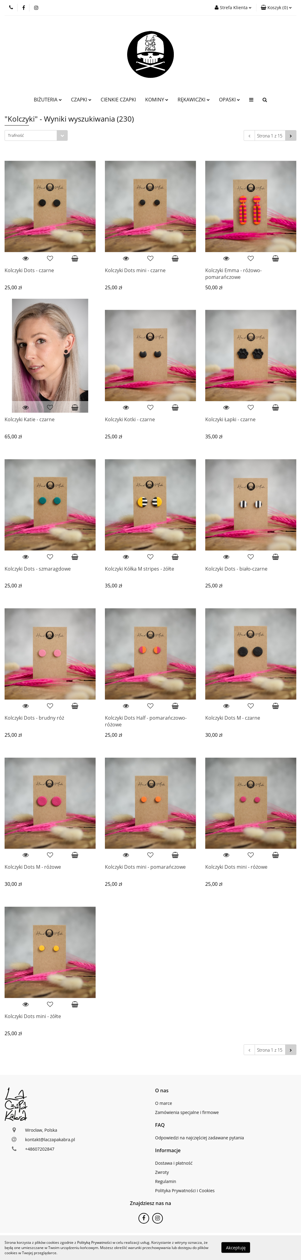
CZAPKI (81, 99)
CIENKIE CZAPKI (118, 99)
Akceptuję (235, 1248)
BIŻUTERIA (48, 99)
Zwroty (162, 1172)
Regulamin (165, 1181)
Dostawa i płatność (174, 1163)
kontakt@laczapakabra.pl (50, 1139)
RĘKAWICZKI (193, 99)
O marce (163, 1103)
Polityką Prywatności (94, 1242)
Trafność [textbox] (16, 135)
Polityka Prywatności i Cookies (185, 1190)
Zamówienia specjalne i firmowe (187, 1112)
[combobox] (36, 135)
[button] (276, 7)
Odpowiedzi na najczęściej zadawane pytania (199, 1138)
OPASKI (229, 99)
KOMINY (156, 99)
